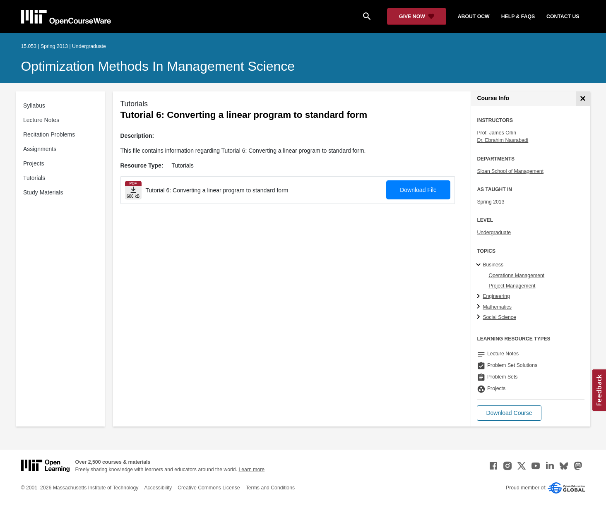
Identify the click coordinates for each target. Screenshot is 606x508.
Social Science (499, 317)
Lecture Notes (41, 120)
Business (493, 265)
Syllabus (34, 105)
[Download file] (133, 190)
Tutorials (34, 178)
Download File (418, 190)
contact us (562, 16)
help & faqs (518, 16)
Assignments (39, 149)
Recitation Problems (49, 134)
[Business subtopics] (479, 265)
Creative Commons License (209, 488)
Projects (33, 163)
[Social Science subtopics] (479, 317)
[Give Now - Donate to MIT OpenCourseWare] (416, 16)
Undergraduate (494, 232)
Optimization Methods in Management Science (158, 66)
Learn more (251, 469)
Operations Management (516, 275)
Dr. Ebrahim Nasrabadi (502, 140)
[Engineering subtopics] (479, 296)
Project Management (511, 286)
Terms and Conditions (270, 488)
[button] (509, 413)
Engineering (496, 296)
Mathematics (497, 307)
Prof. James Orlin (496, 133)
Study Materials (43, 192)
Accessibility (158, 488)
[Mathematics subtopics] (479, 307)
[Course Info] (583, 98)
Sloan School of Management (510, 171)
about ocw (474, 16)
